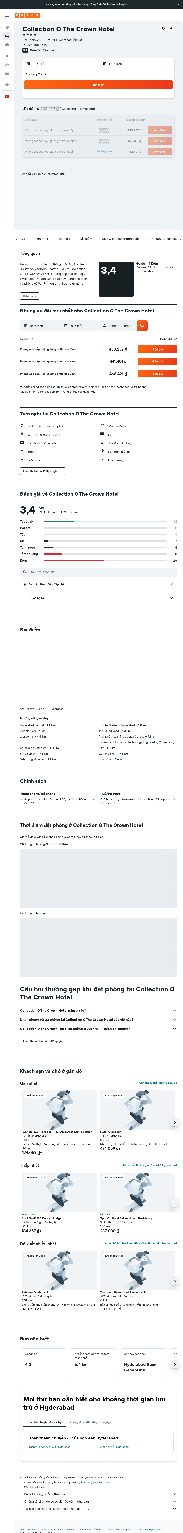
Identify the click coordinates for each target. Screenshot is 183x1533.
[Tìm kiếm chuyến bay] (7, 28)
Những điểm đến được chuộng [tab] (89, 1355)
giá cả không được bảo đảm (94, 1414)
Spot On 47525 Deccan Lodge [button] (41, 1151)
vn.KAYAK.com (28, 1462)
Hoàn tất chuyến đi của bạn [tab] (45, 1355)
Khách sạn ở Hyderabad (114, 1379)
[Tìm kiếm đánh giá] (102, 572)
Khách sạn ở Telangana (117, 1462)
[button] (178, 4)
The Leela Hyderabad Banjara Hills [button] (123, 1225)
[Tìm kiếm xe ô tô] (7, 45)
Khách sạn (46, 1462)
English (123, 4)
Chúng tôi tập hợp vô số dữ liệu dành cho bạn (100, 1434)
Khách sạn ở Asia (66, 1462)
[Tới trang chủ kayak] (27, 15)
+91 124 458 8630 (34, 45)
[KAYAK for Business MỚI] (7, 73)
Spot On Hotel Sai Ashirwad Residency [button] (126, 1151)
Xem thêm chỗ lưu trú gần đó (157, 1015)
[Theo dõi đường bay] (7, 65)
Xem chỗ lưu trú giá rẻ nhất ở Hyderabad (150, 1098)
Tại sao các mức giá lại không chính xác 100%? (100, 1441)
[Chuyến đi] (7, 85)
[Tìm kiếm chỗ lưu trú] (7, 36)
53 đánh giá (46, 50)
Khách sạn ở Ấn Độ (90, 1462)
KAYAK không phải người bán (100, 1426)
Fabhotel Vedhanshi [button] (35, 1225)
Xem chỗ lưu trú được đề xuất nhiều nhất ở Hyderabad (141, 1176)
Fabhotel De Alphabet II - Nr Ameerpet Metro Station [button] (57, 1064)
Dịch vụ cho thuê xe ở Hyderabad (49, 1379)
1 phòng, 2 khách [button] (38, 74)
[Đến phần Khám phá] (7, 56)
